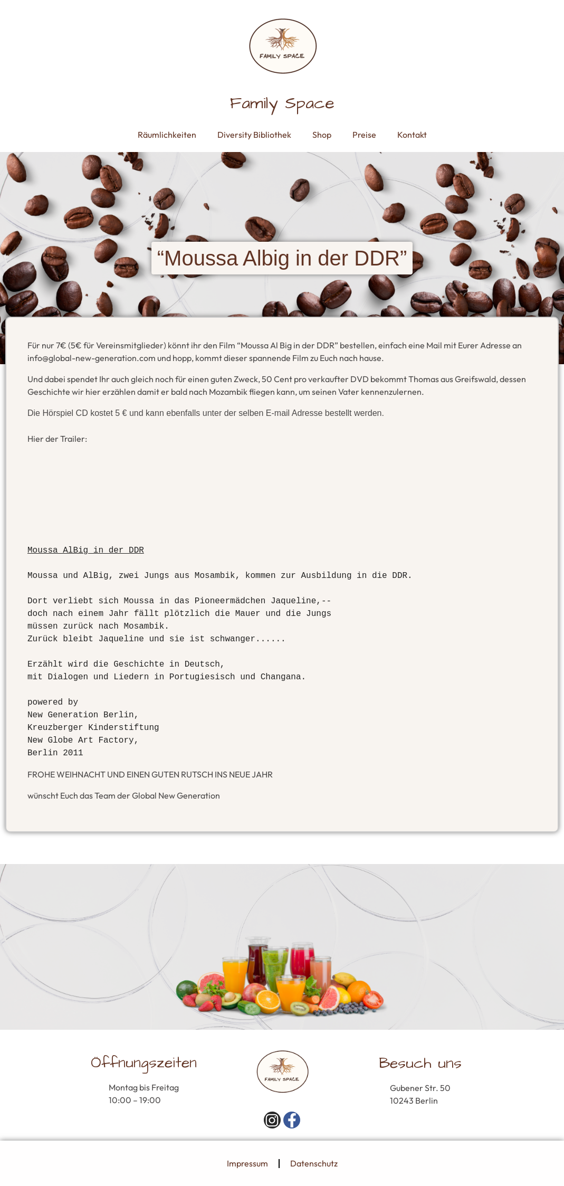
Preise (364, 134)
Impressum (247, 1163)
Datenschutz (314, 1163)
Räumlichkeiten (167, 134)
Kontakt (412, 134)
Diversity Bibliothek (254, 134)
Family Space (282, 103)
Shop (321, 134)
